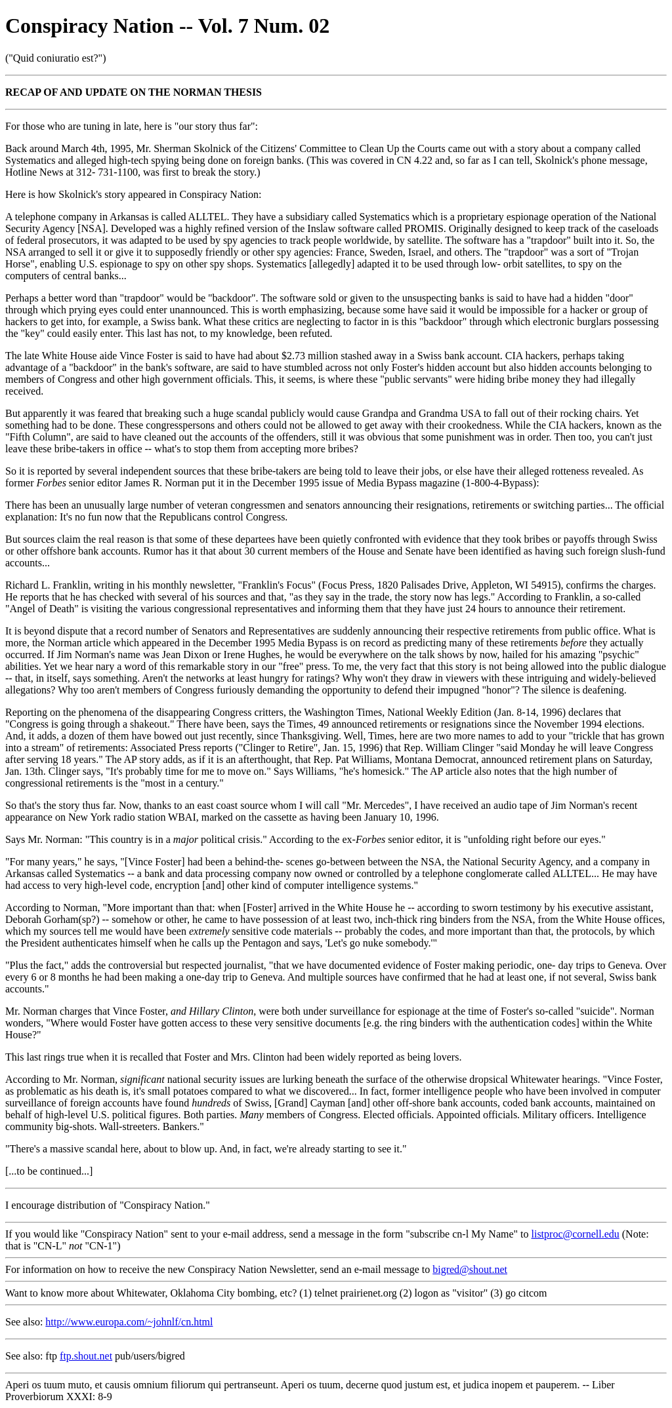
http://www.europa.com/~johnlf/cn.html (129, 1321)
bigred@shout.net (469, 1269)
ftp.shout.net (86, 1355)
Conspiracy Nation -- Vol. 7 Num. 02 (167, 25)
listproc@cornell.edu (576, 1234)
